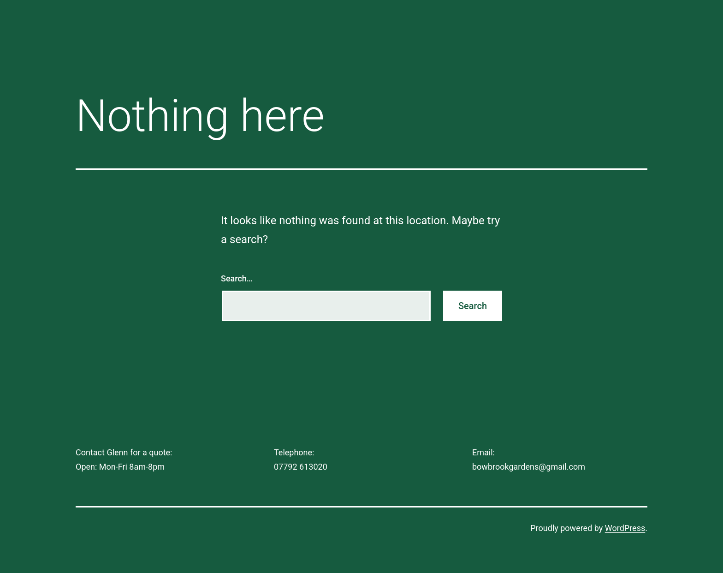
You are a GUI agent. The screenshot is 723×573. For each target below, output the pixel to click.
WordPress (625, 528)
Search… (237, 278)
